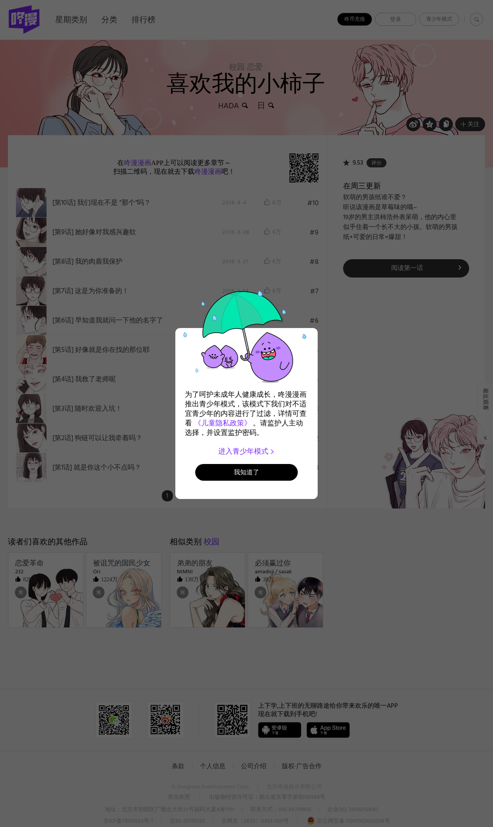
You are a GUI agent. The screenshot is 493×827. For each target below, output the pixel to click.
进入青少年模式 (247, 451)
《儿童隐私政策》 (222, 423)
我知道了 (246, 472)
